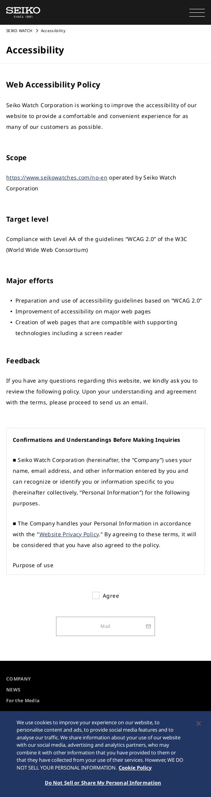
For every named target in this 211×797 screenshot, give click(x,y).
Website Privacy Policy (69, 534)
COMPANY (18, 679)
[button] (197, 12)
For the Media (23, 700)
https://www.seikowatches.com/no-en (56, 177)
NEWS (13, 689)
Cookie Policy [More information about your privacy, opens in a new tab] (135, 768)
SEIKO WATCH (19, 30)
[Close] (198, 724)
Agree (111, 595)
